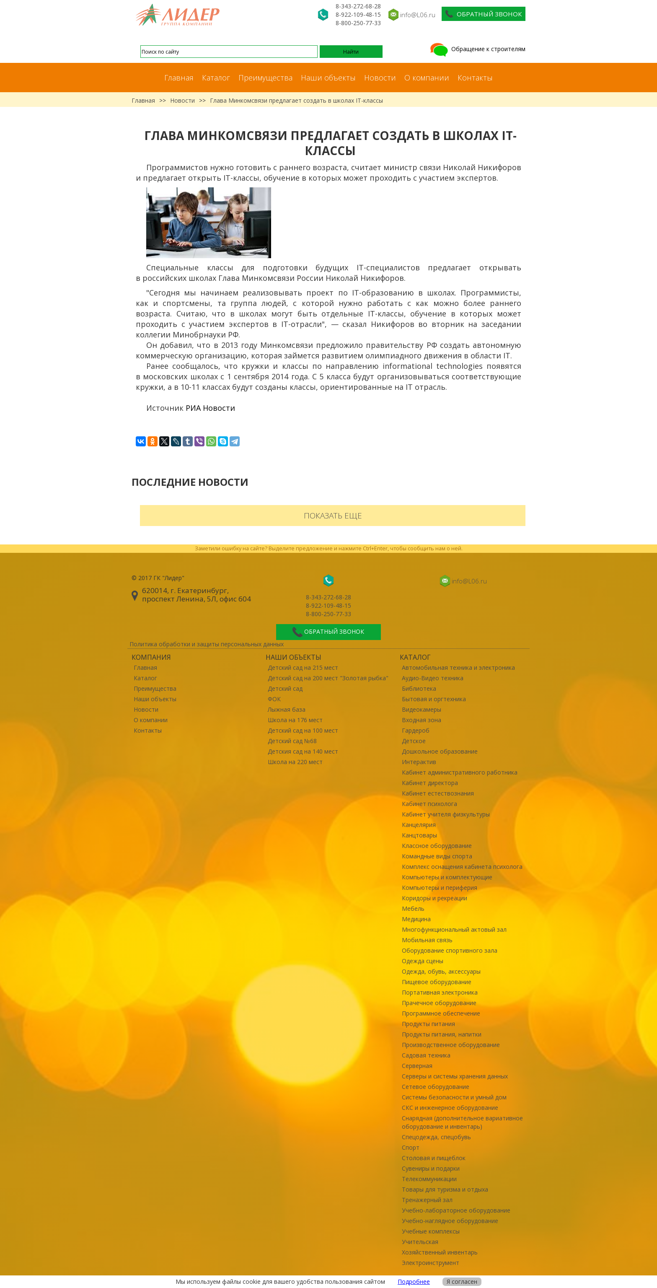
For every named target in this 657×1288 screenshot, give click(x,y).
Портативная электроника (440, 992)
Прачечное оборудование (439, 1003)
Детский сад (285, 688)
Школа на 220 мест (295, 762)
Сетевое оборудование (435, 1087)
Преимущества (265, 78)
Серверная (417, 1066)
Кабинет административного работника (459, 772)
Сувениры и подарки (431, 1168)
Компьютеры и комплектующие (447, 877)
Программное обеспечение (441, 1013)
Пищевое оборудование (436, 982)
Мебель (413, 908)
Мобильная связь (427, 940)
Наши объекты (328, 78)
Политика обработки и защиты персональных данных (206, 644)
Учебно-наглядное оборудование (450, 1221)
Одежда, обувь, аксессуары (441, 971)
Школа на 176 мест (295, 720)
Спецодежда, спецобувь (436, 1137)
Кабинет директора (430, 783)
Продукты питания (428, 1024)
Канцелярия (419, 825)
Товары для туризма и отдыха (445, 1189)
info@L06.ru (417, 14)
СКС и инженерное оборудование (450, 1108)
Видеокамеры (421, 709)
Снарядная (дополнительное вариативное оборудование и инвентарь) (462, 1122)
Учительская (420, 1242)
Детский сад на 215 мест (303, 667)
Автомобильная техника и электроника (458, 667)
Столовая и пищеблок (434, 1158)
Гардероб (415, 730)
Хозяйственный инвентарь (440, 1252)
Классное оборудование (437, 846)
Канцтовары (419, 835)
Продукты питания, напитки (441, 1034)
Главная (179, 78)
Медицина (416, 919)
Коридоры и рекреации (434, 898)
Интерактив (419, 762)
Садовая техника (426, 1055)
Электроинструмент (430, 1263)
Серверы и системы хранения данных (455, 1076)
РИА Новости (210, 408)
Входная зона (421, 720)
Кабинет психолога (429, 804)
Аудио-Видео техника (432, 678)
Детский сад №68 (292, 741)
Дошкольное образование (440, 751)
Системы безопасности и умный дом (454, 1097)
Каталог (216, 78)
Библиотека (419, 688)
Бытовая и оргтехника (434, 699)
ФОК (274, 699)
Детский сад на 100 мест (303, 730)
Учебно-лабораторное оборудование (456, 1210)
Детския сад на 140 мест (303, 751)
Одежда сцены (422, 961)
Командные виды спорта (437, 856)
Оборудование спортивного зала (449, 950)
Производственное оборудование (451, 1045)
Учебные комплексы (431, 1231)
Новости (380, 78)
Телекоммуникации (429, 1179)
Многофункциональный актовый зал (454, 929)
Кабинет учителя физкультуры (446, 814)
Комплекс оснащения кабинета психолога (462, 867)
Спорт (410, 1147)
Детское (414, 741)
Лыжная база (286, 709)
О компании (426, 78)
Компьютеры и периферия (439, 887)
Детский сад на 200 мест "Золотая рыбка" (328, 678)
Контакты (475, 78)
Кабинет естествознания (438, 793)
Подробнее (414, 1281)
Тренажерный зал (427, 1200)
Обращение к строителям (477, 49)
